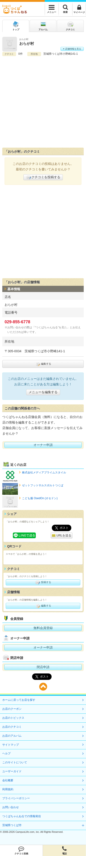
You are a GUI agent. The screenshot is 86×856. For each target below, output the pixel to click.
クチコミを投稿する (43, 177)
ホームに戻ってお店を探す (18, 699)
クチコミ (70, 25)
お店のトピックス (13, 717)
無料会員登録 (43, 628)
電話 (64, 850)
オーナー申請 (43, 445)
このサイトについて (14, 762)
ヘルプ (6, 753)
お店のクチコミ (12, 726)
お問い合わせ (10, 807)
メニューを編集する (43, 392)
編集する (43, 364)
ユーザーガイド (12, 771)
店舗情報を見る (72, 49)
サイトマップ (10, 744)
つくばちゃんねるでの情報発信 (21, 816)
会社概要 (7, 780)
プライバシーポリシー (16, 798)
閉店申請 (43, 667)
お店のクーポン (12, 708)
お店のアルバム (12, 735)
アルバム (43, 25)
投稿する (43, 582)
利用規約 (7, 789)
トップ (15, 25)
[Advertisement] (43, 102)
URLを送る (61, 536)
